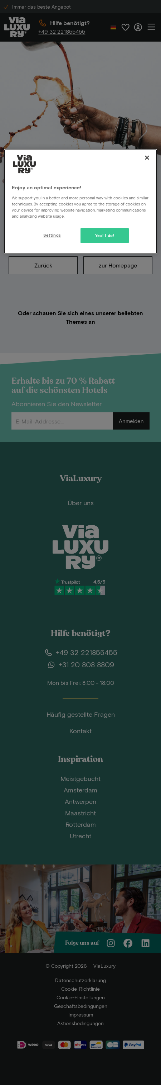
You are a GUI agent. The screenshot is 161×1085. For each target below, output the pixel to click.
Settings (52, 235)
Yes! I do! (104, 235)
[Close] (147, 158)
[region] (80, 201)
